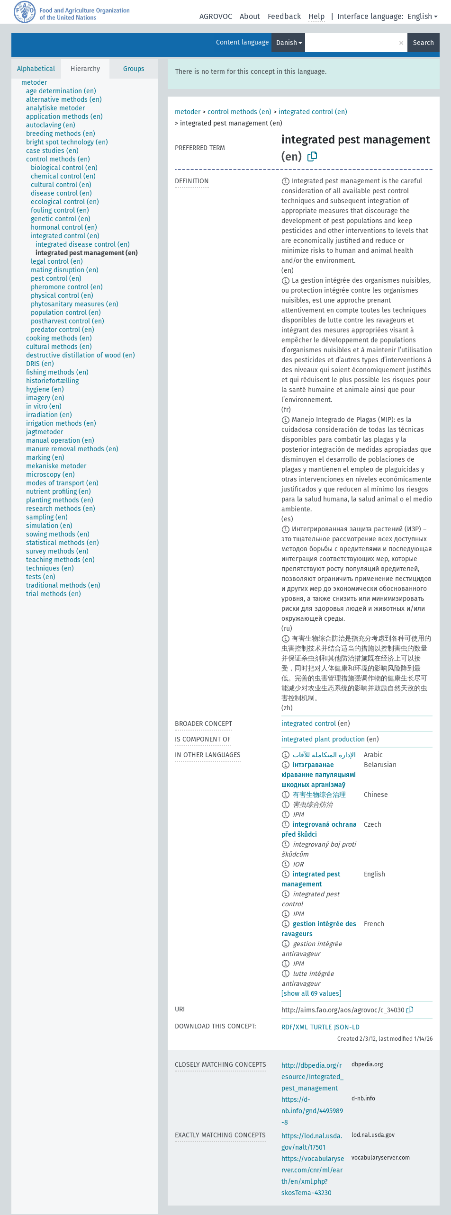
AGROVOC (215, 16)
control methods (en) (239, 112)
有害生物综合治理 (319, 795)
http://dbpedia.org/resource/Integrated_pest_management (312, 1077)
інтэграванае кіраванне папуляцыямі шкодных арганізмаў (318, 775)
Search (423, 43)
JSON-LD (347, 1027)
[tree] (84, 646)
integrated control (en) (313, 112)
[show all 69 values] (311, 994)
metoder (187, 112)
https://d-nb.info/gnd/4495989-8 (312, 1111)
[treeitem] (38, 83)
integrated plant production (323, 739)
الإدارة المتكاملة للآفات (324, 755)
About (250, 16)
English (419, 16)
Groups (133, 69)
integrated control (308, 724)
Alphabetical (36, 69)
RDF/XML (294, 1027)
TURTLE (321, 1027)
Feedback (284, 16)
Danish (286, 43)
